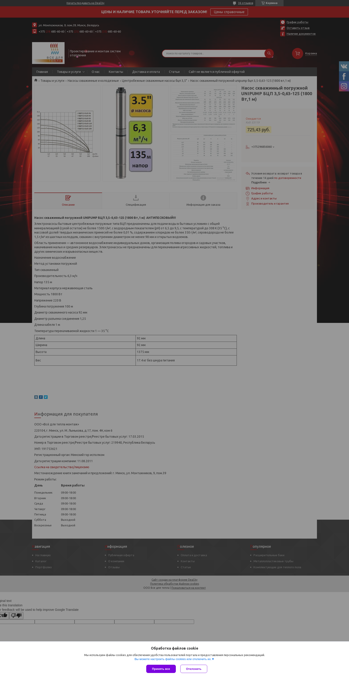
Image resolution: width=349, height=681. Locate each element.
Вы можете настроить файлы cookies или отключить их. (172, 659)
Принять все (161, 669)
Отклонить (193, 669)
